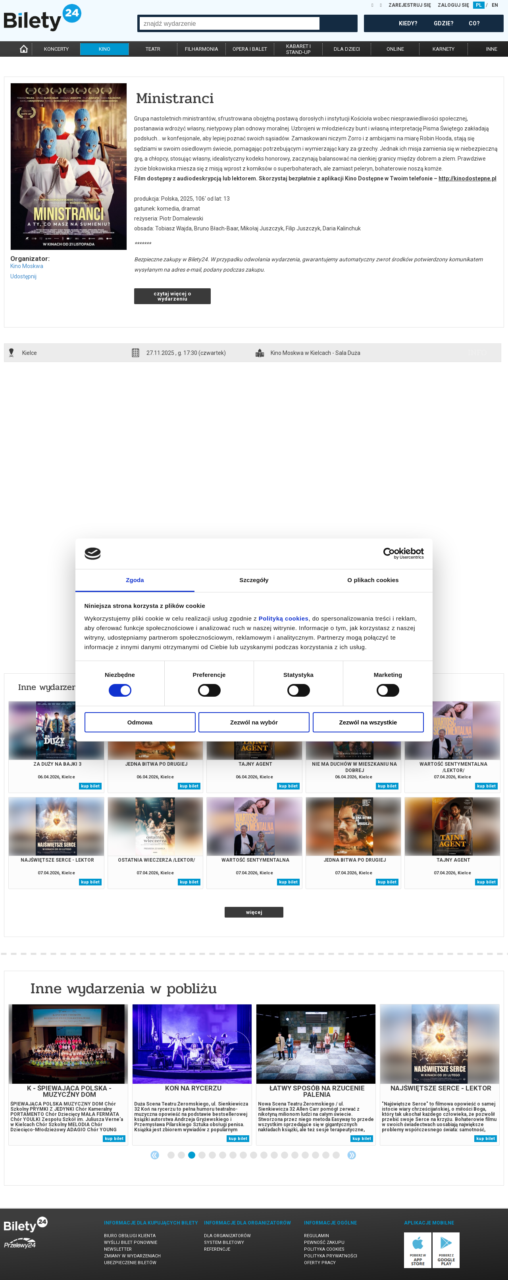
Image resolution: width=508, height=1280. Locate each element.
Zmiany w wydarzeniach (132, 1256)
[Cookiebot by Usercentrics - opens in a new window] (389, 554)
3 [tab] (192, 1155)
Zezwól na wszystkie (368, 722)
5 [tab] (213, 1155)
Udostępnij (23, 276)
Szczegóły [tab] (253, 580)
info (477, 352)
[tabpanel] (68, 1075)
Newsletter (118, 1249)
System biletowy (224, 1242)
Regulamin (316, 1235)
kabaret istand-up (298, 49)
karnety (443, 49)
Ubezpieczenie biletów (130, 1262)
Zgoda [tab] (135, 580)
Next (351, 1155)
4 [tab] (202, 1155)
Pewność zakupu (324, 1242)
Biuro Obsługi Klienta (130, 1235)
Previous (154, 1155)
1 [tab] (171, 1155)
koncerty (56, 49)
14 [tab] (306, 1155)
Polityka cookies (324, 1249)
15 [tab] (316, 1155)
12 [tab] (285, 1155)
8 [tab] (244, 1155)
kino (104, 49)
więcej (254, 912)
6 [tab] (223, 1155)
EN (495, 5)
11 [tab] (275, 1155)
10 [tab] (264, 1155)
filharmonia (201, 49)
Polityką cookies (284, 618)
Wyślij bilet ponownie (130, 1242)
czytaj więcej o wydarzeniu (172, 296)
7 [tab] (233, 1155)
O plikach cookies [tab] (372, 580)
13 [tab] (295, 1155)
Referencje (217, 1249)
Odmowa (139, 722)
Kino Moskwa (26, 266)
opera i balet (250, 49)
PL (479, 5)
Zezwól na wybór (254, 722)
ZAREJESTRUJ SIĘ (410, 5)
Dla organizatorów (227, 1235)
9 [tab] (254, 1155)
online (395, 49)
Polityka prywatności (330, 1256)
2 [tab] (182, 1155)
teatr (153, 49)
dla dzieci (347, 49)
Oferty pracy (320, 1262)
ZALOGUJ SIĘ (453, 5)
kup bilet (90, 786)
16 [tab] (326, 1155)
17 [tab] (337, 1155)
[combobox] (229, 23)
